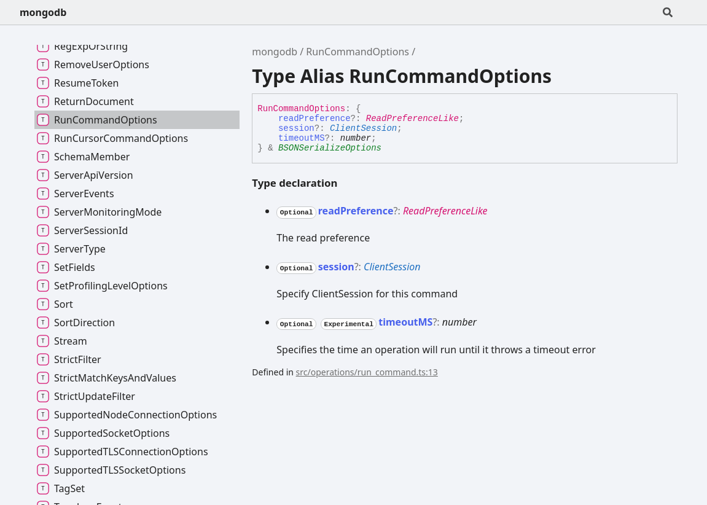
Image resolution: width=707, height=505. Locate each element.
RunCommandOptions (357, 51)
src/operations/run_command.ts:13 (367, 372)
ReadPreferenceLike (412, 118)
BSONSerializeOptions (329, 148)
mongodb (43, 12)
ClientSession (363, 128)
